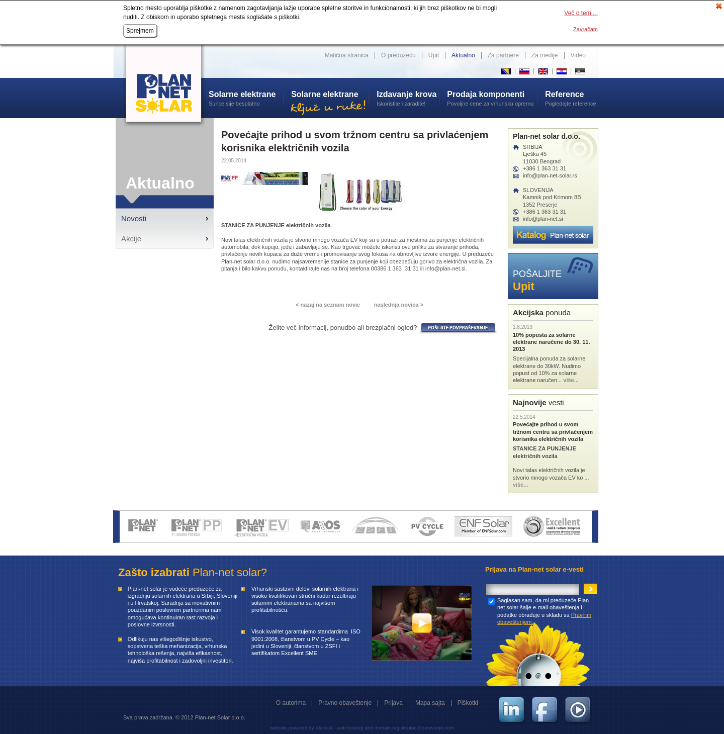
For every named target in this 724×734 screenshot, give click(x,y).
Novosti (133, 218)
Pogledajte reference (571, 98)
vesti (538, 402)
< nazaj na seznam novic (328, 305)
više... (571, 380)
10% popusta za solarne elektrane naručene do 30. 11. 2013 (551, 342)
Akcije (131, 238)
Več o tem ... (581, 13)
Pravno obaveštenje (345, 702)
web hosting (350, 727)
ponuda (542, 312)
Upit (433, 55)
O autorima (291, 702)
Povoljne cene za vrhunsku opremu (492, 98)
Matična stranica (347, 55)
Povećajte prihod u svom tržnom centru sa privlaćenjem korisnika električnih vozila (553, 431)
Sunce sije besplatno (246, 98)
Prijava (393, 702)
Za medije (544, 55)
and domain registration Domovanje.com (409, 727)
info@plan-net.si (543, 219)
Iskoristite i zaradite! (408, 98)
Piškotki (468, 702)
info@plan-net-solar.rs (550, 175)
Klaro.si (323, 727)
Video (578, 55)
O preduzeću (398, 55)
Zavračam (585, 29)
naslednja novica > (398, 305)
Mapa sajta (430, 702)
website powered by (292, 727)
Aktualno (463, 55)
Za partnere (503, 55)
